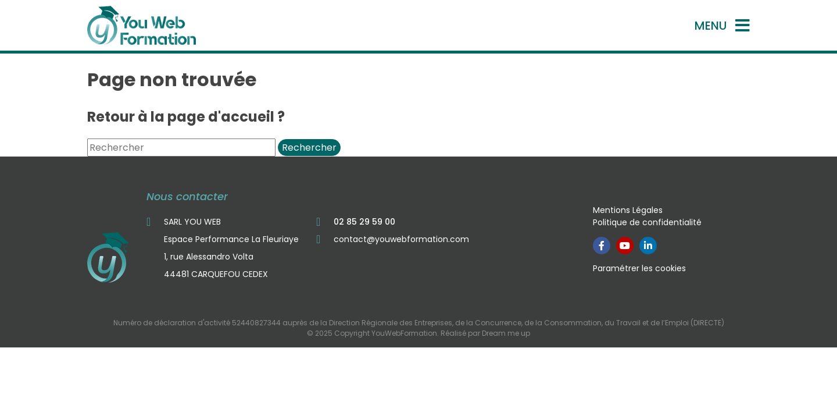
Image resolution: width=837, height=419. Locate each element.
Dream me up (506, 333)
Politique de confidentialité (647, 222)
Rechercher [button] (309, 147)
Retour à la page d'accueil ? (186, 116)
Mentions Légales (628, 210)
